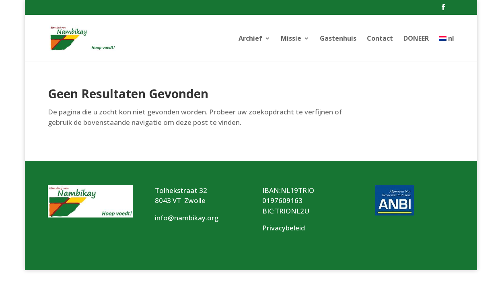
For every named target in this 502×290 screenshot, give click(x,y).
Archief (250, 39)
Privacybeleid (283, 227)
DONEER (416, 39)
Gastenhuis (338, 39)
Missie (291, 39)
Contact (380, 39)
